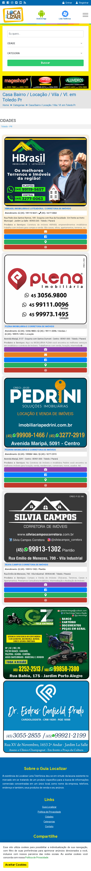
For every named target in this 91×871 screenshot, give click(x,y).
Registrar (82, 2)
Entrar (67, 2)
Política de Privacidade (49, 812)
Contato (49, 826)
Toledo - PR (6, 126)
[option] (45, 82)
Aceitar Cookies (15, 864)
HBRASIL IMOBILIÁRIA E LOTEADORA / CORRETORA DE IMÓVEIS (38, 208)
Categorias (19, 105)
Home (6, 105)
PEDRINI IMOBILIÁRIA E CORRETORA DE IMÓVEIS (30, 449)
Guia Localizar (49, 807)
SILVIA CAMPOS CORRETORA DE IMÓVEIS (26, 564)
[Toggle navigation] (85, 15)
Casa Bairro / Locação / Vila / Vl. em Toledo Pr (52, 105)
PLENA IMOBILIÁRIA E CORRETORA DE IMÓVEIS (29, 326)
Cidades (49, 816)
